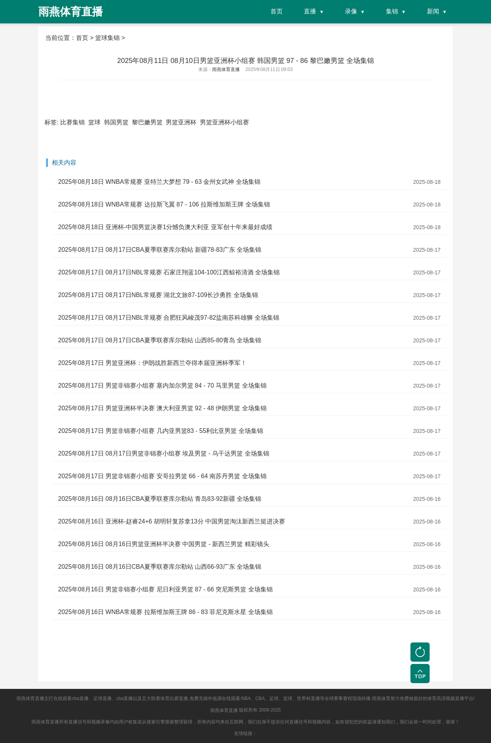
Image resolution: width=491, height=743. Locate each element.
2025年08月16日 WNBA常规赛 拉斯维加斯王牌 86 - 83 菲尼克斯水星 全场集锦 (165, 612)
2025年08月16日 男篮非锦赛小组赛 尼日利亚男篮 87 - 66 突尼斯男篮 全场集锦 (165, 589)
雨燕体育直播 (224, 710)
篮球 (94, 122)
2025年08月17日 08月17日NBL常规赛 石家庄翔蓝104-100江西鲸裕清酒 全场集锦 (169, 272)
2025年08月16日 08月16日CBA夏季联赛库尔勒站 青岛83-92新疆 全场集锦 (159, 498)
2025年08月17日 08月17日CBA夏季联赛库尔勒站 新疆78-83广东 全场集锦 (159, 249)
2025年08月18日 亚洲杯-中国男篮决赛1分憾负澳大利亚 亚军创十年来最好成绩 (165, 227)
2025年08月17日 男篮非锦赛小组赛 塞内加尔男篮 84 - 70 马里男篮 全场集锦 (162, 385)
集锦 (392, 11)
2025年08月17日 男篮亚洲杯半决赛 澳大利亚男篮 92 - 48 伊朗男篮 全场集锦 (162, 408)
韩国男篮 (116, 122)
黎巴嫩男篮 (147, 122)
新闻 (433, 11)
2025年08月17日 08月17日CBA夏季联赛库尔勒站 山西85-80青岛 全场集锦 (159, 340)
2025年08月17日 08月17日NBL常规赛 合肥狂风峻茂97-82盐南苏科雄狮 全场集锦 (168, 317)
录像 (351, 11)
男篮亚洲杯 (181, 122)
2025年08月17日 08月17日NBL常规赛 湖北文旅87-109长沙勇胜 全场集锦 (158, 295)
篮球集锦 (107, 38)
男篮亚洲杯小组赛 (224, 122)
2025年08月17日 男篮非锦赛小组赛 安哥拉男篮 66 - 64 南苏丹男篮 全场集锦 (162, 476)
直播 (310, 11)
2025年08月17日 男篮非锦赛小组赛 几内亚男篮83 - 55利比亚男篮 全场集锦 (160, 431)
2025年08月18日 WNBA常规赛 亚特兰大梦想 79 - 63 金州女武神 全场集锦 (159, 181)
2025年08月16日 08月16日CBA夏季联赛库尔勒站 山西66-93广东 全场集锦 (159, 566)
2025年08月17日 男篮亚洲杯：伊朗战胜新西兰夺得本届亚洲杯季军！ (152, 363)
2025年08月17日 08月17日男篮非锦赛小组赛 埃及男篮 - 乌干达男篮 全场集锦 (163, 453)
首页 (276, 11)
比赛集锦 (72, 122)
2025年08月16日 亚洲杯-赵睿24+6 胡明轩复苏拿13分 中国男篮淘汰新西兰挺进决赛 (171, 521)
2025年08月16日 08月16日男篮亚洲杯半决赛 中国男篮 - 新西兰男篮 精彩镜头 (163, 544)
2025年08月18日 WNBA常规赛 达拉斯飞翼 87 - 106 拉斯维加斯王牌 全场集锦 (164, 204)
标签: (51, 122)
